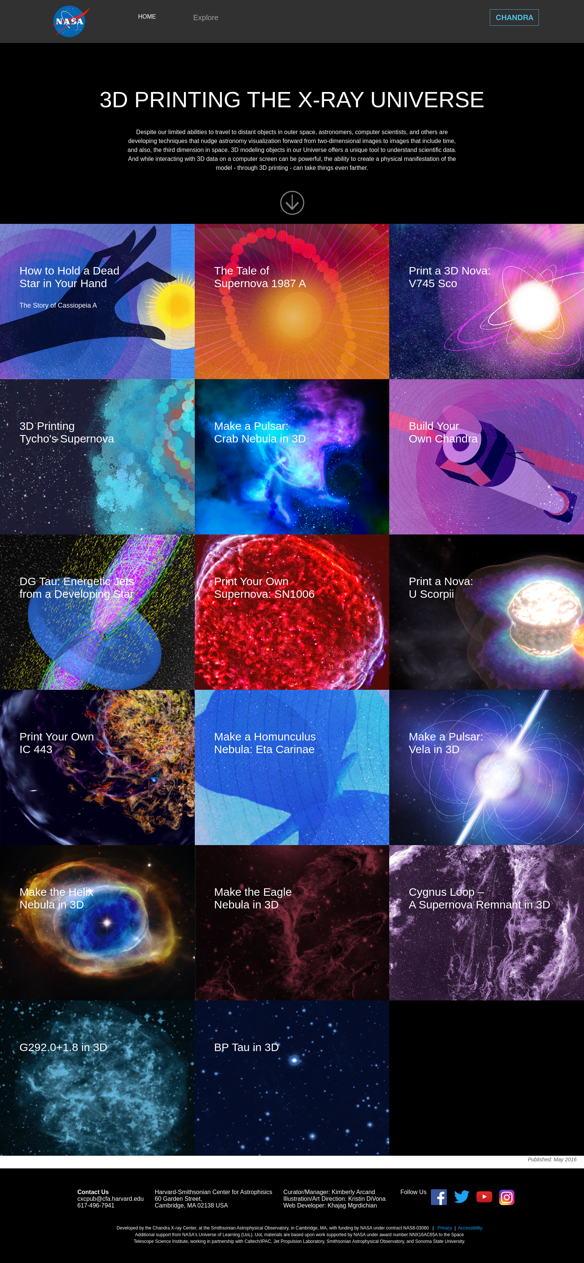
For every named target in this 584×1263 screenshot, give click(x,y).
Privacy (444, 1228)
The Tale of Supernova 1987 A (260, 276)
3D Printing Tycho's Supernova (66, 432)
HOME (147, 16)
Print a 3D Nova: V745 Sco (450, 276)
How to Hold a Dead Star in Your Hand (69, 276)
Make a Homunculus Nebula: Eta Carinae (265, 742)
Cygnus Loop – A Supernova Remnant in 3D (479, 898)
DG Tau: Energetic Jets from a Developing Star (76, 587)
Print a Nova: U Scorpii (441, 587)
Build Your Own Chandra (443, 432)
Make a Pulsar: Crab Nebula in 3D (260, 432)
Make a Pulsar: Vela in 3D (446, 742)
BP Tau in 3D (246, 1047)
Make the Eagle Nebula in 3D (253, 898)
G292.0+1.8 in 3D (63, 1047)
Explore (206, 17)
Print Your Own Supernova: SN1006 (264, 587)
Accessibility (470, 1228)
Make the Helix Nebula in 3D (56, 898)
